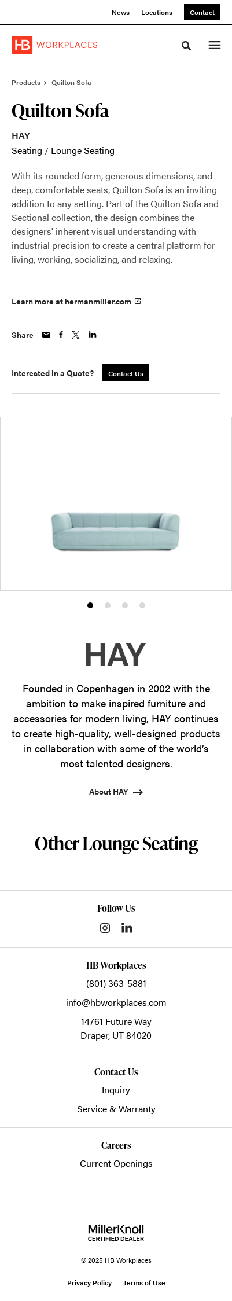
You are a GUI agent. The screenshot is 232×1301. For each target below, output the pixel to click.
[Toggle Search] (186, 45)
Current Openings (116, 1163)
